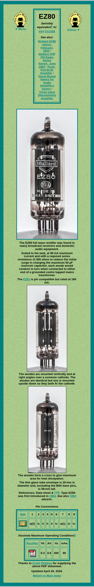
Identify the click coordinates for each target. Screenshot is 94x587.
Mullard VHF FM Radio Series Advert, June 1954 (47, 60)
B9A (23, 514)
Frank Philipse (42, 563)
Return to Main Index (47, 575)
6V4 (41, 31)
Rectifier (32, 543)
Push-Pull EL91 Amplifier (47, 70)
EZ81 (26, 279)
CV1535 (50, 31)
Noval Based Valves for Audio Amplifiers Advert (47, 83)
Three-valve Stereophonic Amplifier (47, 95)
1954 (52, 496)
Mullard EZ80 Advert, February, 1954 (47, 46)
